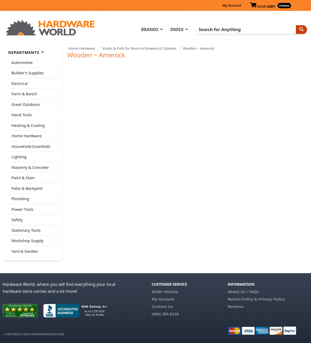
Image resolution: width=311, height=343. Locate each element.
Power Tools (22, 209)
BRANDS (149, 29)
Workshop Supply (27, 240)
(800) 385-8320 (165, 313)
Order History (165, 291)
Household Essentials (30, 146)
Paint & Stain (23, 177)
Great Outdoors (25, 104)
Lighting (19, 156)
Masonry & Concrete (30, 167)
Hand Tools (21, 114)
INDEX (177, 29)
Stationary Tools (26, 230)
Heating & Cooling (28, 125)
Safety (17, 219)
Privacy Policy (271, 299)
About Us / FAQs (243, 291)
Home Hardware (81, 48)
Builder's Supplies (27, 72)
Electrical (19, 83)
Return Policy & (242, 299)
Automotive (22, 62)
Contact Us (162, 306)
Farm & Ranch (24, 93)
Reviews (235, 306)
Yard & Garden (24, 251)
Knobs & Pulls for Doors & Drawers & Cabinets (139, 48)
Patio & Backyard (26, 188)
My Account (231, 5)
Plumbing (20, 198)
